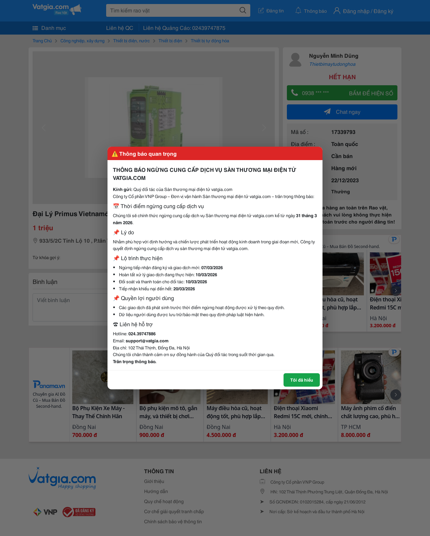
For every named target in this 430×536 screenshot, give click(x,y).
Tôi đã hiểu (301, 380)
